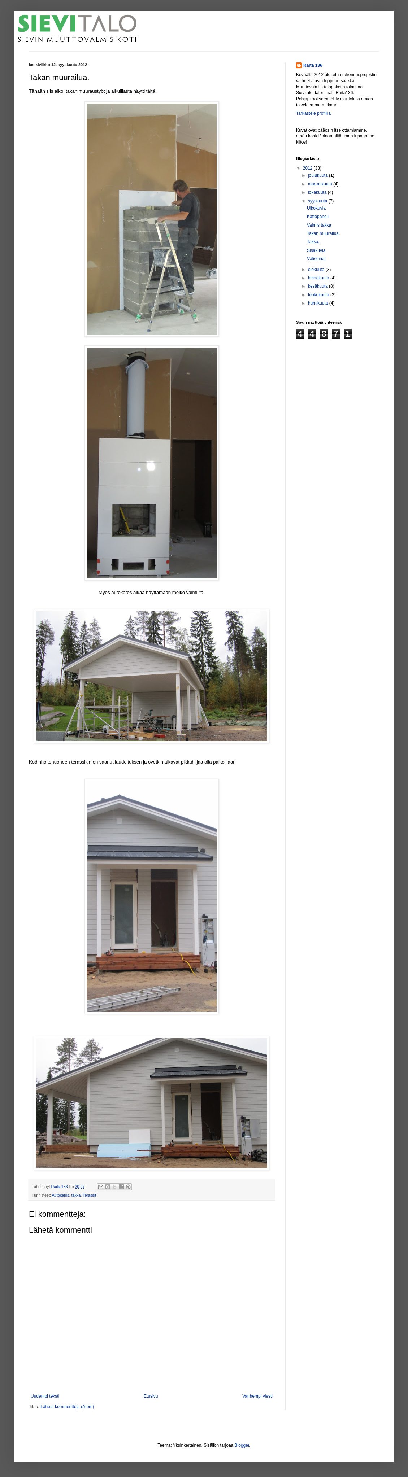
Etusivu (151, 1396)
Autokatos (60, 1195)
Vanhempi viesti (257, 1396)
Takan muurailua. (323, 233)
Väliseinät (316, 258)
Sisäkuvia (316, 250)
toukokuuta (319, 294)
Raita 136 (312, 65)
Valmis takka (319, 225)
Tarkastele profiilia (313, 113)
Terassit (89, 1195)
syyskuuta (318, 201)
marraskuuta (320, 184)
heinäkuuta (319, 277)
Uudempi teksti (45, 1396)
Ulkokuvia (316, 208)
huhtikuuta (318, 303)
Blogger (242, 1445)
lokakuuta (318, 192)
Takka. (313, 241)
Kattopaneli (318, 216)
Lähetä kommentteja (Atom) (67, 1406)
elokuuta (317, 269)
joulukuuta (318, 175)
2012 (308, 168)
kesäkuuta (318, 286)
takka (76, 1195)
